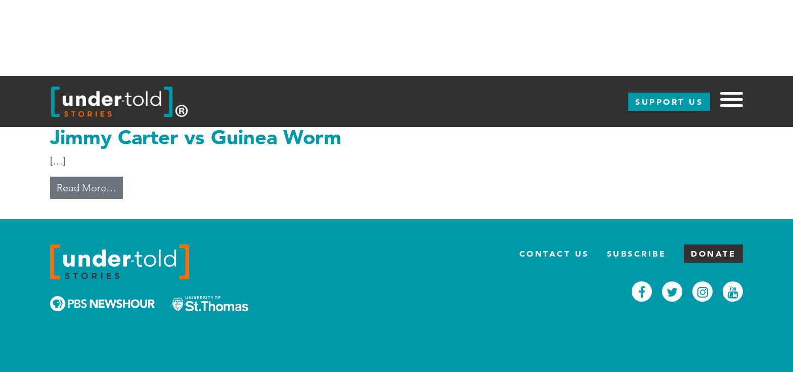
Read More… (90, 187)
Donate (713, 254)
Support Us (669, 102)
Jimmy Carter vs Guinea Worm (195, 137)
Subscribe (637, 254)
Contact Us (554, 254)
